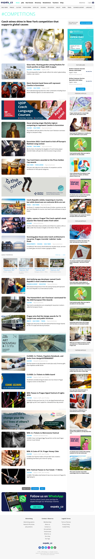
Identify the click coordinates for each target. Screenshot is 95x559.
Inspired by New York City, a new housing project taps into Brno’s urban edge (80, 370)
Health (58, 7)
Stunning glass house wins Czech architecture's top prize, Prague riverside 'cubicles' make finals (46, 239)
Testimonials (47, 531)
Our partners (47, 529)
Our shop (47, 536)
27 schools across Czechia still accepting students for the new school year (80, 195)
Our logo (47, 538)
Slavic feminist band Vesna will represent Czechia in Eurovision (43, 84)
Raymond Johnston (47, 128)
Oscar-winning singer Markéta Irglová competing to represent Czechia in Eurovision (45, 124)
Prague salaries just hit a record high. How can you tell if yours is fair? (79, 113)
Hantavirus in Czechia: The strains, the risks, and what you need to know (79, 241)
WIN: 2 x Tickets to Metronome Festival (43, 433)
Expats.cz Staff (45, 69)
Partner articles (80, 350)
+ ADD (63, 255)
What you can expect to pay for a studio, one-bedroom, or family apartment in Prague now (80, 344)
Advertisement (90, 27)
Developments (31, 244)
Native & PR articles (29, 524)
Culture (18, 7)
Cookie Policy (66, 527)
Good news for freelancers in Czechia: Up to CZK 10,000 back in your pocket (80, 133)
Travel (69, 7)
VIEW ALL (57, 255)
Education (51, 7)
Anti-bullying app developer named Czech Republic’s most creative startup (44, 280)
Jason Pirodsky (45, 377)
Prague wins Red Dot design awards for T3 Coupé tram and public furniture (44, 317)
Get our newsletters (86, 23)
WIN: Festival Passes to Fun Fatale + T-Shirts (44, 470)
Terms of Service (66, 522)
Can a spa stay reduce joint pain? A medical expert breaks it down (79, 390)
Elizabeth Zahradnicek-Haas (41, 361)
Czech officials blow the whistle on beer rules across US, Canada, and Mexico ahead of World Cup (80, 175)
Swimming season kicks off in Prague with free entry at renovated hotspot (79, 323)
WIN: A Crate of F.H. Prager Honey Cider (43, 451)
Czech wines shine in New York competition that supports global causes (30, 23)
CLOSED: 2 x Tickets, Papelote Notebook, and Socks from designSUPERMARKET (45, 357)
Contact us (48, 527)
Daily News (4, 7)
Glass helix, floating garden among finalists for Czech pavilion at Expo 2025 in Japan (46, 65)
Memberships (47, 522)
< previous (35, 488)
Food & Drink (27, 7)
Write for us (47, 534)
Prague (12, 7)
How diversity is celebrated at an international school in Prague (78, 410)
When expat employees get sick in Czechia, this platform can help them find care (80, 431)
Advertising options (29, 522)
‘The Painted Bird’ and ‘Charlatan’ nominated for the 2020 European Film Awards (46, 298)
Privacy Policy (66, 524)
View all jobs (80, 89)
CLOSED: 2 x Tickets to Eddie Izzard (41, 374)
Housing (43, 7)
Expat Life (36, 7)
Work (64, 7)
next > (42, 488)
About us (47, 524)
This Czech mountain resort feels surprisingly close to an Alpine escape (79, 472)
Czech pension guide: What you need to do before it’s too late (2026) (80, 154)
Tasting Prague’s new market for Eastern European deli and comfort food (80, 215)
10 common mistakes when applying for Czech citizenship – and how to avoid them (80, 262)
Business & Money (79, 7)
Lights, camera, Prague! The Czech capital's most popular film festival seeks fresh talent (46, 219)
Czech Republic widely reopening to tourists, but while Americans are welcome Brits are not (46, 201)
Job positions (29, 527)
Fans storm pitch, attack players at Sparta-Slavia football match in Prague (79, 283)
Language (89, 7)
